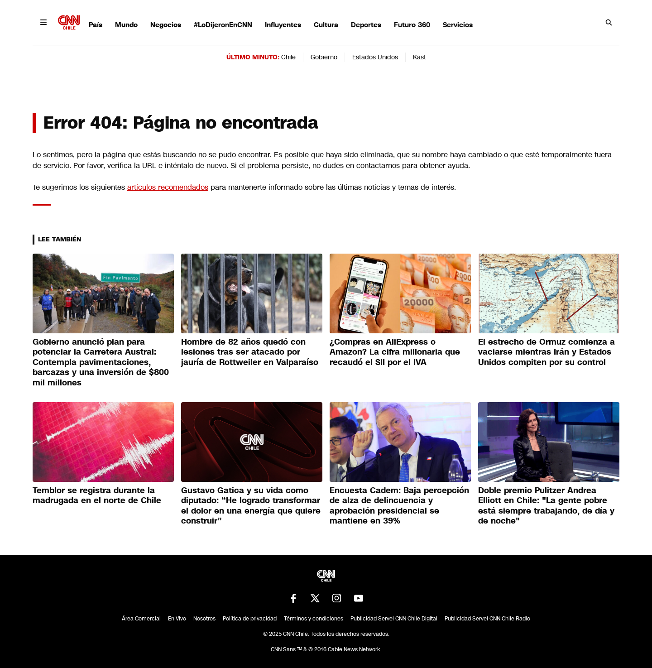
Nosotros (204, 618)
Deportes (366, 24)
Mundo (126, 24)
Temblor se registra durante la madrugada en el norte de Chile (97, 496)
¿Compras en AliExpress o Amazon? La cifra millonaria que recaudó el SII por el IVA (395, 352)
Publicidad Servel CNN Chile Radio (487, 618)
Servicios (458, 24)
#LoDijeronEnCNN (223, 24)
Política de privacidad (250, 618)
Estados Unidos (375, 57)
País (95, 24)
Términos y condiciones (313, 618)
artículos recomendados (167, 187)
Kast (419, 57)
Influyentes (283, 24)
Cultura (326, 24)
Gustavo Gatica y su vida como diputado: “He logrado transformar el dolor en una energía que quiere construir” (251, 506)
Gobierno (324, 57)
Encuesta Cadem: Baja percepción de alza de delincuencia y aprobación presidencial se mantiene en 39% (399, 506)
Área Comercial (141, 618)
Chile (288, 57)
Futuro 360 (412, 24)
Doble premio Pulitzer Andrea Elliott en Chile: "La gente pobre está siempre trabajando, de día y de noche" (546, 506)
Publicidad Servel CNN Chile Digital (393, 618)
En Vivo (177, 618)
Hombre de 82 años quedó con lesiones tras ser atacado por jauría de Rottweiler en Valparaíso (249, 352)
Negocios (165, 24)
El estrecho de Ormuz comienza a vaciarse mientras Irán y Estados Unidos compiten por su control (546, 352)
